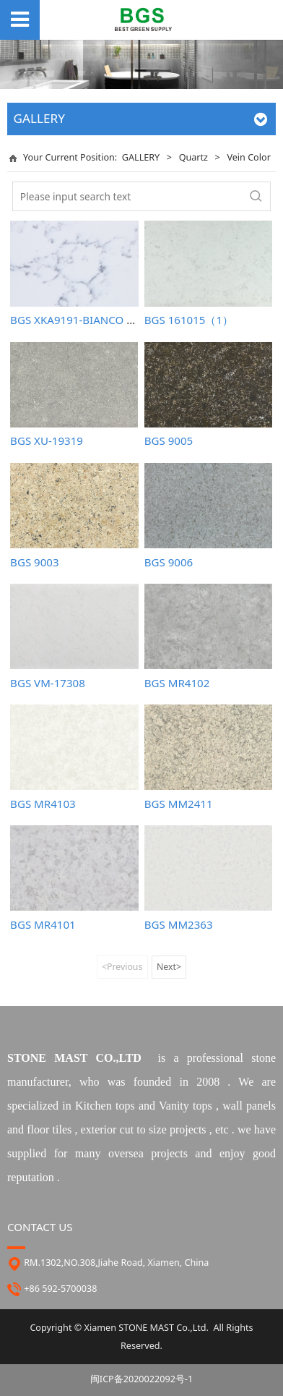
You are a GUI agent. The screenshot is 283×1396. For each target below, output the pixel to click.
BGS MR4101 (43, 924)
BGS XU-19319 (46, 440)
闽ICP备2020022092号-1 (141, 1379)
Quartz (195, 157)
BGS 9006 (168, 562)
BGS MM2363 (178, 924)
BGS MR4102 (177, 683)
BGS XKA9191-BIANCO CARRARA (92, 319)
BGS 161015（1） (188, 319)
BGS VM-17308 (47, 683)
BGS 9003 (34, 562)
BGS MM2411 (178, 803)
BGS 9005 (168, 440)
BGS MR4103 (43, 803)
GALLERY (141, 157)
